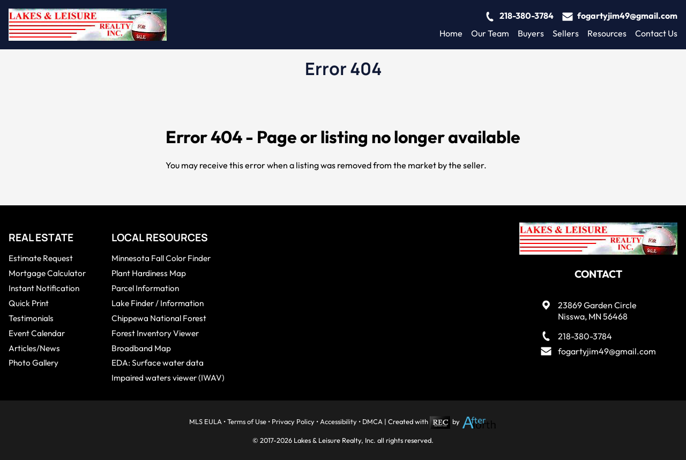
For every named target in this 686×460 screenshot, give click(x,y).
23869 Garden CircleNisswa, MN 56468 (597, 311)
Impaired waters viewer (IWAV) (168, 378)
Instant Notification (44, 288)
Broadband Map (141, 348)
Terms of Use (246, 421)
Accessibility (338, 421)
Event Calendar (37, 333)
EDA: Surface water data (157, 363)
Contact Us (656, 33)
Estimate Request (41, 258)
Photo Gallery (33, 363)
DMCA (372, 421)
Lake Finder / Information (157, 303)
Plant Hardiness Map (148, 273)
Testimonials (31, 318)
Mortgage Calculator (47, 273)
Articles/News (34, 348)
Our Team (490, 33)
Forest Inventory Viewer (155, 333)
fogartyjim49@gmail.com (627, 15)
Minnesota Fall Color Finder (161, 258)
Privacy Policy (293, 421)
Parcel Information (145, 288)
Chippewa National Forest (158, 318)
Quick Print (29, 303)
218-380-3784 (526, 15)
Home (451, 33)
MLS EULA (205, 421)
